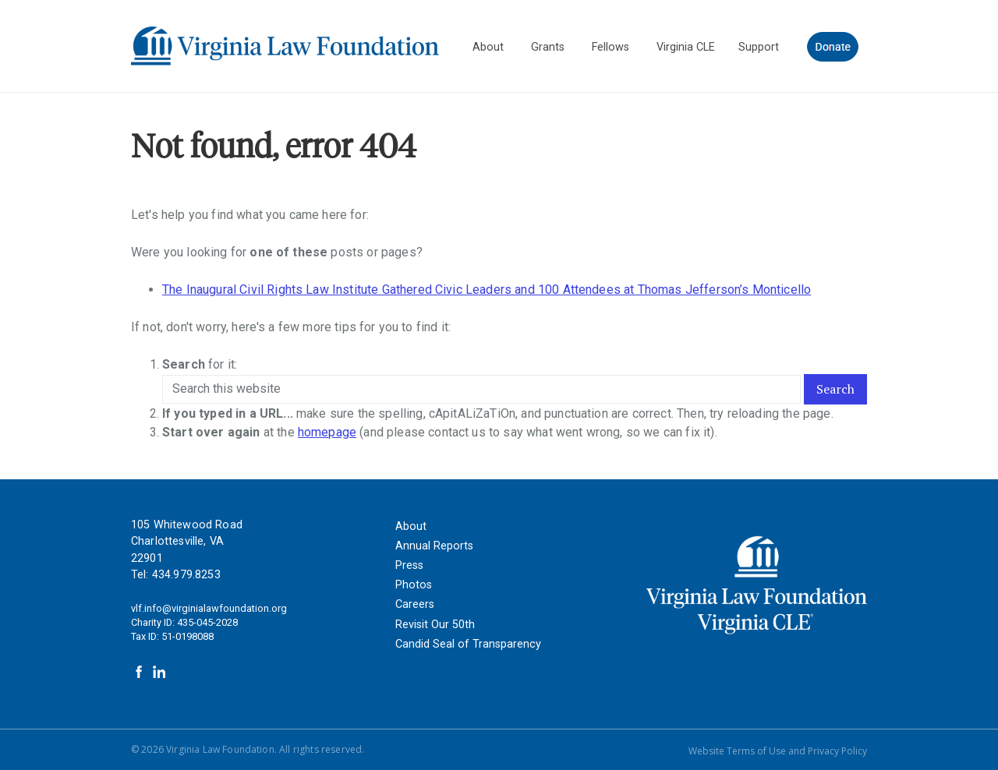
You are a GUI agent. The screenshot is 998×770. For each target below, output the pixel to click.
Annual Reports (434, 546)
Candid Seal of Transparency (468, 644)
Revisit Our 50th (435, 624)
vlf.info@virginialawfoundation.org (209, 608)
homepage (327, 432)
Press (409, 565)
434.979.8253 (186, 574)
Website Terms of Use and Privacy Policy (777, 751)
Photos (413, 585)
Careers (414, 604)
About (410, 526)
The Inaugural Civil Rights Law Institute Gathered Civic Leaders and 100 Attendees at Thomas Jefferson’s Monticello (486, 289)
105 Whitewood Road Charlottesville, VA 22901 (186, 541)
